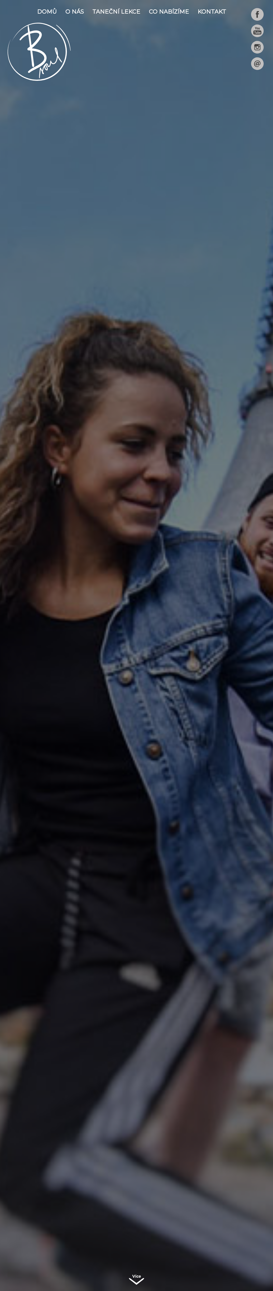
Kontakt (212, 11)
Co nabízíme (169, 11)
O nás (74, 11)
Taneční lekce (116, 11)
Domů (47, 11)
